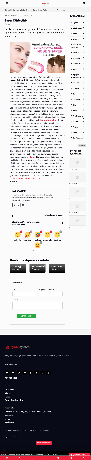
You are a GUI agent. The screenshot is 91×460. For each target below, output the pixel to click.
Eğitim (77, 105)
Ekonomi (77, 83)
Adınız (14, 290)
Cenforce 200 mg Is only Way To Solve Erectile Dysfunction (28, 412)
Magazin (77, 39)
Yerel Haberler (77, 117)
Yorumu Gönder (26, 316)
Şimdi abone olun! (44, 443)
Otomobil (77, 58)
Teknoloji (77, 99)
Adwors (77, 110)
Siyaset (77, 23)
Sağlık (77, 69)
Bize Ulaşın (9, 415)
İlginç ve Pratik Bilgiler (77, 76)
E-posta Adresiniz (46, 290)
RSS (7, 419)
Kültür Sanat (77, 28)
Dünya (77, 34)
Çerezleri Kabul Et (79, 455)
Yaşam (77, 121)
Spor (77, 94)
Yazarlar (77, 88)
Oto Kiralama (77, 138)
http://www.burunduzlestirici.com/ (25, 178)
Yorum (15, 299)
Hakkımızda (9, 408)
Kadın (77, 132)
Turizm (77, 127)
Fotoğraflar (77, 64)
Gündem (77, 53)
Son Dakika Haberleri (77, 46)
